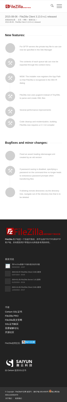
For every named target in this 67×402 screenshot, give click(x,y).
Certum (11, 370)
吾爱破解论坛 (12, 328)
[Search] (51, 6)
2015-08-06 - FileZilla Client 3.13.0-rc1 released (31, 16)
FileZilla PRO (11, 315)
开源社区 (9, 332)
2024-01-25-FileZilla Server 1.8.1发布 (26, 279)
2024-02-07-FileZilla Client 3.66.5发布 (26, 272)
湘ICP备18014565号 (41, 392)
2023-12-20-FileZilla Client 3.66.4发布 (26, 287)
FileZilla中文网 (20, 392)
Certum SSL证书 (13, 311)
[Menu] (58, 6)
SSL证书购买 (11, 324)
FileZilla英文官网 (13, 320)
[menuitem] (51, 6)
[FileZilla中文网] (28, 6)
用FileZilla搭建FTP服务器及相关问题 (26, 264)
